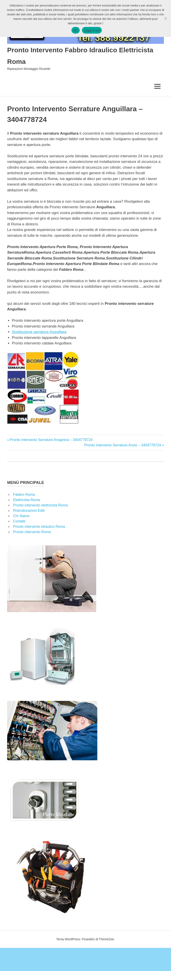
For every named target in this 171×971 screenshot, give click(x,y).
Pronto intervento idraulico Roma (39, 526)
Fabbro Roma (24, 494)
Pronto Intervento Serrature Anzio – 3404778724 (122, 445)
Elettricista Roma (26, 500)
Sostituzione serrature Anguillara (39, 332)
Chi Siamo (21, 516)
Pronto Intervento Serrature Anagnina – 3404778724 (51, 440)
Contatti (19, 521)
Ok (75, 30)
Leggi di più (92, 30)
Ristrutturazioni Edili (29, 510)
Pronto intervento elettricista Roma (40, 505)
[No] (165, 18)
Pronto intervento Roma (32, 532)
